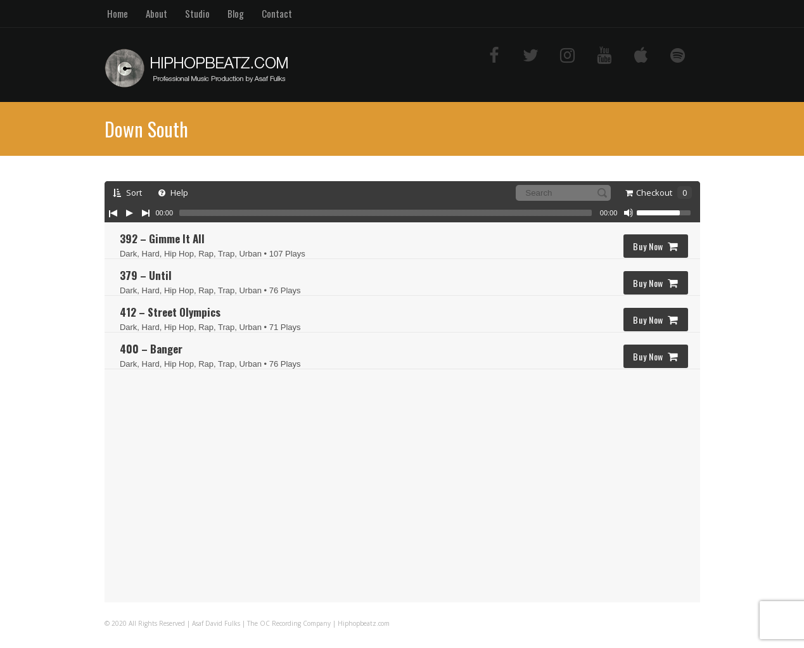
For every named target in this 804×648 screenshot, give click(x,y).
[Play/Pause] (129, 213)
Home (117, 13)
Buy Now (656, 246)
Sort (127, 192)
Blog (235, 13)
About (156, 13)
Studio (197, 13)
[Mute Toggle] (628, 213)
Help (173, 192)
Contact (277, 13)
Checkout (658, 192)
